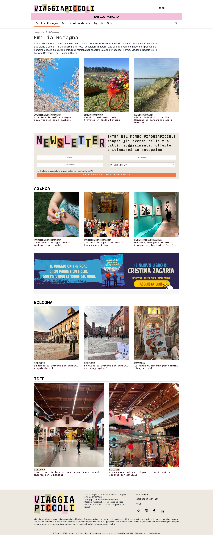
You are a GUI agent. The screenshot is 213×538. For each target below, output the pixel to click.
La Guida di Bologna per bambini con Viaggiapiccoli (106, 367)
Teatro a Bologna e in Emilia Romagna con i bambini (103, 244)
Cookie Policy (154, 533)
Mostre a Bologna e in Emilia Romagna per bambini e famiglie (155, 244)
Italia (42, 32)
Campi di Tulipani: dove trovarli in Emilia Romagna (102, 118)
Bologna (39, 363)
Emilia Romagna (93, 115)
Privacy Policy (141, 533)
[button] (176, 23)
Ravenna (139, 363)
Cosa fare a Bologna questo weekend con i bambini (52, 244)
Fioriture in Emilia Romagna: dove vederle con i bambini (53, 118)
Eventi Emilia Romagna (47, 115)
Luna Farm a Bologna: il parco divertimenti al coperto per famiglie (140, 473)
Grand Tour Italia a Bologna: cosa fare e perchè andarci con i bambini (66, 473)
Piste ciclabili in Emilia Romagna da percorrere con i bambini (153, 120)
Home (36, 32)
